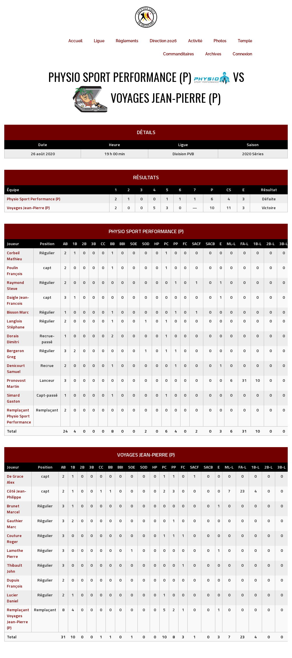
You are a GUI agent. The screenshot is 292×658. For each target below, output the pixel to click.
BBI (122, 244)
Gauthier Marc (15, 524)
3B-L (283, 244)
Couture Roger (14, 538)
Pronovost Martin (16, 383)
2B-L (270, 244)
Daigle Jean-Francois (18, 300)
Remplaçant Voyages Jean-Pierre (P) (18, 619)
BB (112, 244)
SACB (210, 244)
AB (65, 244)
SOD (145, 244)
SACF (196, 244)
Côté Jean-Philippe (16, 494)
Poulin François (14, 270)
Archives (213, 54)
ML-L (231, 244)
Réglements (127, 41)
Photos (220, 41)
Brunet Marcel (13, 509)
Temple (245, 41)
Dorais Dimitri (13, 339)
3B (93, 244)
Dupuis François (14, 583)
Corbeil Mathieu (14, 256)
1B (74, 244)
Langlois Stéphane (16, 324)
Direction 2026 (163, 41)
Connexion (242, 54)
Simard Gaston (13, 398)
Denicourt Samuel (16, 368)
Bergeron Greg (15, 354)
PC (166, 244)
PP (175, 244)
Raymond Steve (15, 285)
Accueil (75, 41)
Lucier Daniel (12, 598)
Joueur (13, 244)
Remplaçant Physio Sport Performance (19, 416)
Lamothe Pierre (15, 553)
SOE (133, 244)
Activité (195, 41)
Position (47, 244)
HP (156, 244)
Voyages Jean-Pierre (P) (28, 208)
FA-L (244, 244)
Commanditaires (178, 54)
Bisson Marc (18, 312)
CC (103, 244)
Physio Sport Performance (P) (33, 199)
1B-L (257, 244)
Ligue (99, 41)
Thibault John (14, 568)
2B (84, 244)
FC (185, 244)
